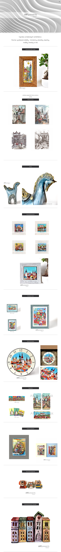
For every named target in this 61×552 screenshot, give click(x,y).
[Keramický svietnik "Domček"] (30, 504)
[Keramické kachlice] (30, 214)
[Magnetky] (30, 388)
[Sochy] (30, 166)
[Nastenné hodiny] (30, 341)
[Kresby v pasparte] (30, 428)
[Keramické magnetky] (30, 471)
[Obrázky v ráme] (30, 296)
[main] (30, 39)
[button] (59, 1)
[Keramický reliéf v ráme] (30, 49)
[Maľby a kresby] (30, 99)
